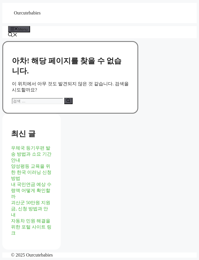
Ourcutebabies (27, 12)
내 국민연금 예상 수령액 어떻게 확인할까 (31, 190)
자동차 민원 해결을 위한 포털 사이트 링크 (31, 226)
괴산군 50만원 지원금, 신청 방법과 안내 (30, 208)
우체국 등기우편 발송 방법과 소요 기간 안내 (31, 154)
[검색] (68, 101)
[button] (12, 35)
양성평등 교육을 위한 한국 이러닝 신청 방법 (31, 172)
